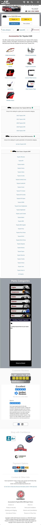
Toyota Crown (21, 187)
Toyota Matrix (21, 217)
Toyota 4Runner (21, 156)
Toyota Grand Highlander (21, 206)
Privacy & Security (11, 507)
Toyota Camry (20, 168)
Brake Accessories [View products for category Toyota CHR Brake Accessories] (10, 55)
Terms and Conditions (30, 507)
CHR (26, 19)
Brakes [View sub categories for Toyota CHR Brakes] (14, 297)
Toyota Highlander (20, 209)
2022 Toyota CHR (21, 115)
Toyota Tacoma (21, 255)
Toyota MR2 (21, 221)
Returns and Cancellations (30, 510)
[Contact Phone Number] (24, 2)
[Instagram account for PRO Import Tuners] (22, 424)
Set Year (14, 23)
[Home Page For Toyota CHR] (5, 2)
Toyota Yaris (21, 266)
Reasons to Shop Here (30, 513)
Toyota (14, 19)
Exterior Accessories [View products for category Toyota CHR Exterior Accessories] (10, 77)
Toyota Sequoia (21, 243)
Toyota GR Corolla (20, 194)
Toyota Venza (21, 262)
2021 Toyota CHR (21, 119)
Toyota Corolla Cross (21, 179)
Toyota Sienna (20, 247)
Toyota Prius (21, 228)
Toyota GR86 (21, 202)
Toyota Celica (21, 172)
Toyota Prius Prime (21, 232)
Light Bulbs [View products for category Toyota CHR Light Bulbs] (10, 89)
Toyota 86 (21, 160)
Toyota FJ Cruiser (21, 191)
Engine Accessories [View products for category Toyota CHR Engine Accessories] (31, 66)
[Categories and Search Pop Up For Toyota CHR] (32, 2)
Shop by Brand (20, 363)
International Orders (11, 513)
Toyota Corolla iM (21, 183)
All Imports (21, 274)
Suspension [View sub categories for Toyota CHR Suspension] (15, 292)
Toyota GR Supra (21, 198)
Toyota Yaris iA (21, 270)
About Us (30, 504)
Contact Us (11, 504)
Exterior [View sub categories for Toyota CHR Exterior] (14, 301)
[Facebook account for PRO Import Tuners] (19, 424)
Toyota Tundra (20, 259)
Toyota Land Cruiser (21, 213)
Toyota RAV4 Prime (21, 240)
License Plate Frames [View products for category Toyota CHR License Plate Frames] (30, 77)
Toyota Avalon (20, 164)
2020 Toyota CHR (21, 123)
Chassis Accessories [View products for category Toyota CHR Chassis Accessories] (30, 55)
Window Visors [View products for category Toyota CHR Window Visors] (10, 100)
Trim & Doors (26, 23)
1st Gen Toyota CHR (21, 144)
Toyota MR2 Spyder (21, 225)
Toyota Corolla (20, 175)
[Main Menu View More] (38, 2)
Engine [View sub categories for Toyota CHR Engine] (14, 287)
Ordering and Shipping (11, 510)
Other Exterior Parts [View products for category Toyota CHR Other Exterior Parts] (31, 89)
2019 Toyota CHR (21, 126)
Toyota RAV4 (21, 236)
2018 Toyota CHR (21, 130)
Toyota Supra (21, 251)
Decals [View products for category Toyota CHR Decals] (10, 66)
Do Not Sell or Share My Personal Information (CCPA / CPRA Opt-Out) (20, 486)
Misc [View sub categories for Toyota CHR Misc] (13, 316)
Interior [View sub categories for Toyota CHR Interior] (14, 311)
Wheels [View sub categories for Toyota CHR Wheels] (14, 306)
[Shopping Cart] (28, 2)
